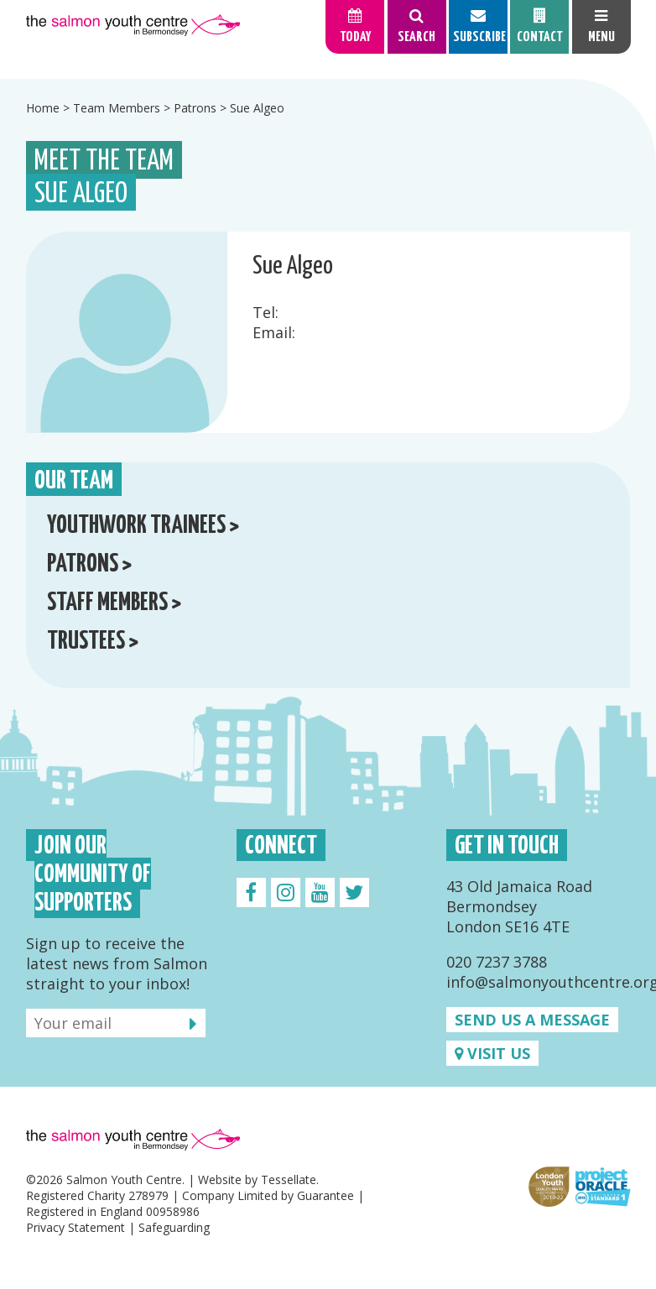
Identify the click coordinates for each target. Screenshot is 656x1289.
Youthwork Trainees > (143, 526)
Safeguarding (174, 1227)
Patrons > (89, 564)
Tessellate (288, 1179)
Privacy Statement (75, 1227)
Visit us (492, 1053)
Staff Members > (114, 603)
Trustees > (92, 641)
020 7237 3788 (496, 962)
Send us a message (532, 1020)
